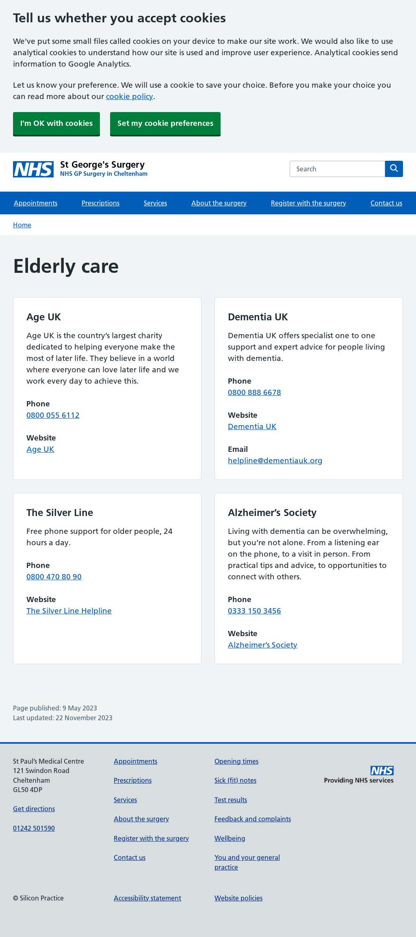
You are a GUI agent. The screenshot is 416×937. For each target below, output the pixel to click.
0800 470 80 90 (54, 576)
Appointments (35, 203)
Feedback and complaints (252, 819)
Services (155, 203)
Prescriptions (100, 203)
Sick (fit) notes (235, 780)
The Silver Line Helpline (69, 610)
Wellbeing (229, 838)
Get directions (34, 809)
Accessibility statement (147, 898)
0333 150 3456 (254, 610)
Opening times (236, 761)
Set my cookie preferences (165, 123)
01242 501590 (34, 828)
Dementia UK (252, 426)
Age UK (40, 449)
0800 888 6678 (254, 392)
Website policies (238, 898)
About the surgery (219, 203)
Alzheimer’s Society (262, 645)
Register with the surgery (308, 203)
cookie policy (129, 96)
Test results (230, 800)
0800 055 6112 (53, 415)
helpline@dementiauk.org (275, 460)
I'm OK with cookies (56, 123)
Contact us (386, 203)
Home (22, 225)
